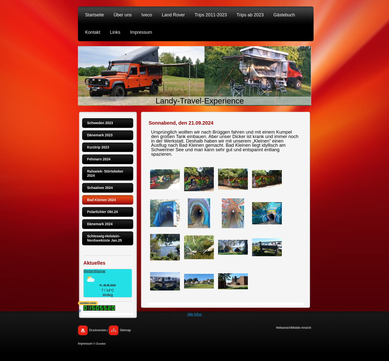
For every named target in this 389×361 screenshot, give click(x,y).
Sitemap (125, 330)
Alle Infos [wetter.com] (140, 312)
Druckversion (97, 330)
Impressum (85, 343)
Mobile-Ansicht (301, 327)
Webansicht (284, 327)
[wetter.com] (194, 303)
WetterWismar (94, 271)
